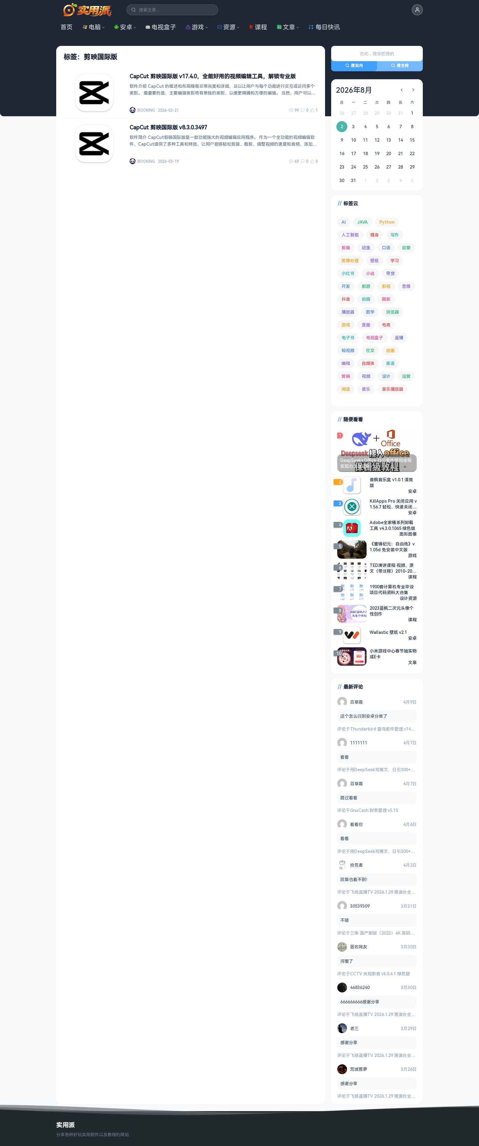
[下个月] (413, 90)
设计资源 (408, 598)
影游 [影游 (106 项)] (366, 286)
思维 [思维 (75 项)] (406, 286)
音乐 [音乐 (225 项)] (366, 389)
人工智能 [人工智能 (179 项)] (350, 235)
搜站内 (354, 65)
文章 (286, 27)
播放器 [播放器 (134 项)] (348, 312)
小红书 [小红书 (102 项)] (348, 273)
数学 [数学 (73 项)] (370, 312)
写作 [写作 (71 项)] (394, 235)
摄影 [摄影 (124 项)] (386, 299)
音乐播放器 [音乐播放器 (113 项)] (392, 389)
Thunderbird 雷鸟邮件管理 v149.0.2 (385, 729)
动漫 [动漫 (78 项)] (366, 248)
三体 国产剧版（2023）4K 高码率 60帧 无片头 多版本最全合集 (410, 933)
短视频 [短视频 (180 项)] (348, 350)
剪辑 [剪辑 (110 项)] (346, 248)
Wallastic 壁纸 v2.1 (388, 632)
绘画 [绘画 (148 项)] (390, 350)
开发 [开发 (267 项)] (346, 286)
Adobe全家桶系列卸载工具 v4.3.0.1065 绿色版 (392, 525)
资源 (226, 27)
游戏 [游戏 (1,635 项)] (346, 325)
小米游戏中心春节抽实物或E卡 (393, 654)
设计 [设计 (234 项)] (386, 376)
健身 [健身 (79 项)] (374, 235)
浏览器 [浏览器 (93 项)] (392, 312)
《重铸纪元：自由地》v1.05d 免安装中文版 (392, 547)
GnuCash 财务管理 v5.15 (374, 810)
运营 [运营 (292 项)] (406, 376)
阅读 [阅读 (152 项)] (346, 389)
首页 (66, 27)
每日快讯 (324, 27)
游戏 (195, 27)
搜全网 (400, 65)
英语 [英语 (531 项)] (390, 363)
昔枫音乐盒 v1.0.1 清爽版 (391, 482)
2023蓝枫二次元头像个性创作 (392, 611)
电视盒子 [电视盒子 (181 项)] (374, 337)
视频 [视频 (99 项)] (366, 376)
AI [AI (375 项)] (344, 222)
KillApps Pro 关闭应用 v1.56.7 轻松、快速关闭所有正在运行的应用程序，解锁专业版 (393, 504)
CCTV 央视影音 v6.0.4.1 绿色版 (380, 974)
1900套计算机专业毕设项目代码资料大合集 (392, 589)
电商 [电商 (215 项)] (386, 325)
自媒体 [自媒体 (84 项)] (368, 363)
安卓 (123, 27)
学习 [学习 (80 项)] (394, 260)
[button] (417, 9)
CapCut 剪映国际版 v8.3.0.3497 (168, 127)
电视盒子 (160, 27)
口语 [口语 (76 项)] (386, 248)
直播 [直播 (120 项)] (399, 337)
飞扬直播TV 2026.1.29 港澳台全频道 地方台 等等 (397, 892)
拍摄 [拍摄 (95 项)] (366, 299)
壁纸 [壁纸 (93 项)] (374, 260)
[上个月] (401, 90)
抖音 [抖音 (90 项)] (346, 299)
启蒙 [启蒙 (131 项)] (406, 248)
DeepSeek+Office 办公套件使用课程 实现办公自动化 (375, 463)
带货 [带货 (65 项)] (390, 273)
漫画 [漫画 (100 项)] (366, 325)
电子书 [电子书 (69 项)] (348, 337)
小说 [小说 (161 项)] (370, 273)
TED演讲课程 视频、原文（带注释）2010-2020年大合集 (392, 568)
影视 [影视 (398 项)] (386, 286)
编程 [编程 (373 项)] (346, 363)
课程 (258, 27)
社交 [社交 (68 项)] (370, 350)
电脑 (91, 27)
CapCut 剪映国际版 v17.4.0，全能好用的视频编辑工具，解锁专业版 (213, 76)
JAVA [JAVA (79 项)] (362, 222)
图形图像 (408, 534)
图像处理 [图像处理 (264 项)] (350, 260)
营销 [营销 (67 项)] (346, 376)
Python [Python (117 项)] (386, 222)
